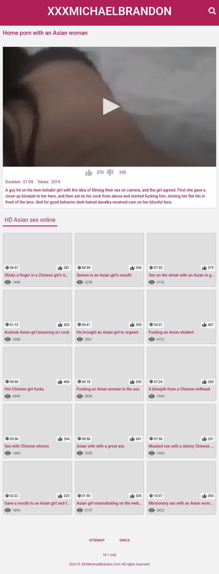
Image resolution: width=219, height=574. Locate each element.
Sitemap (97, 540)
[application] (109, 107)
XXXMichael (109, 11)
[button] (109, 106)
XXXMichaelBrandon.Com (101, 564)
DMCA (124, 540)
